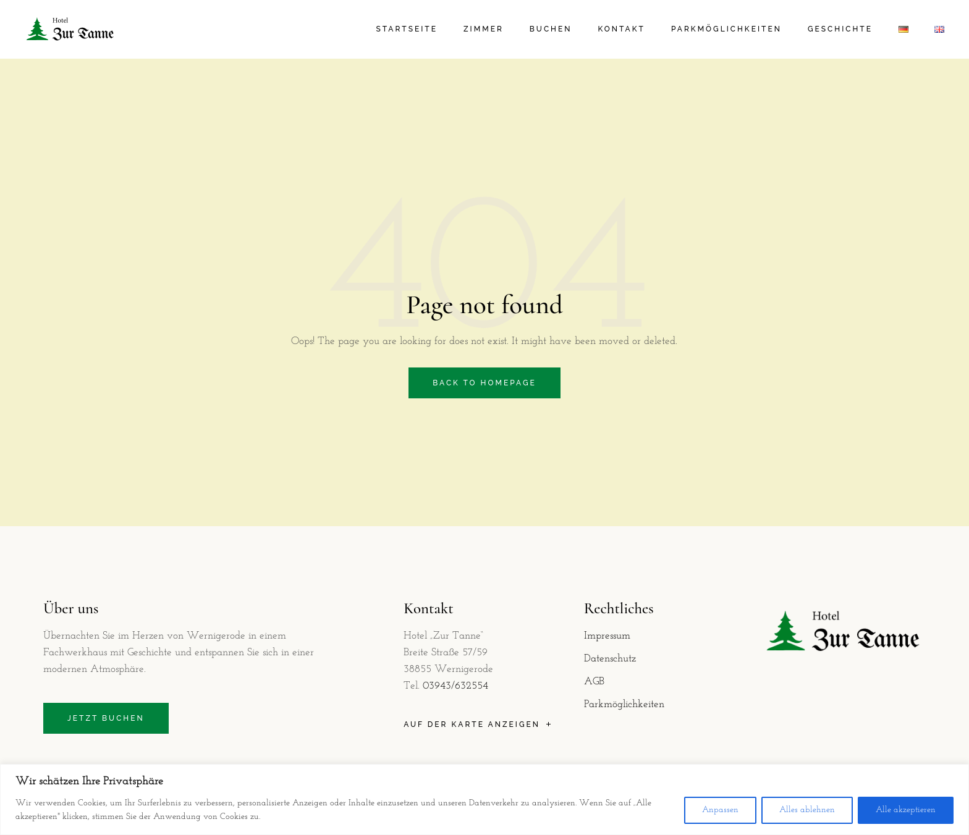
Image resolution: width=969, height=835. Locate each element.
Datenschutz (610, 658)
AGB (594, 681)
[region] (484, 799)
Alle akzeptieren (906, 810)
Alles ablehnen (807, 810)
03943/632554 (455, 686)
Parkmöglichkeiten (624, 704)
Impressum (607, 636)
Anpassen (720, 810)
